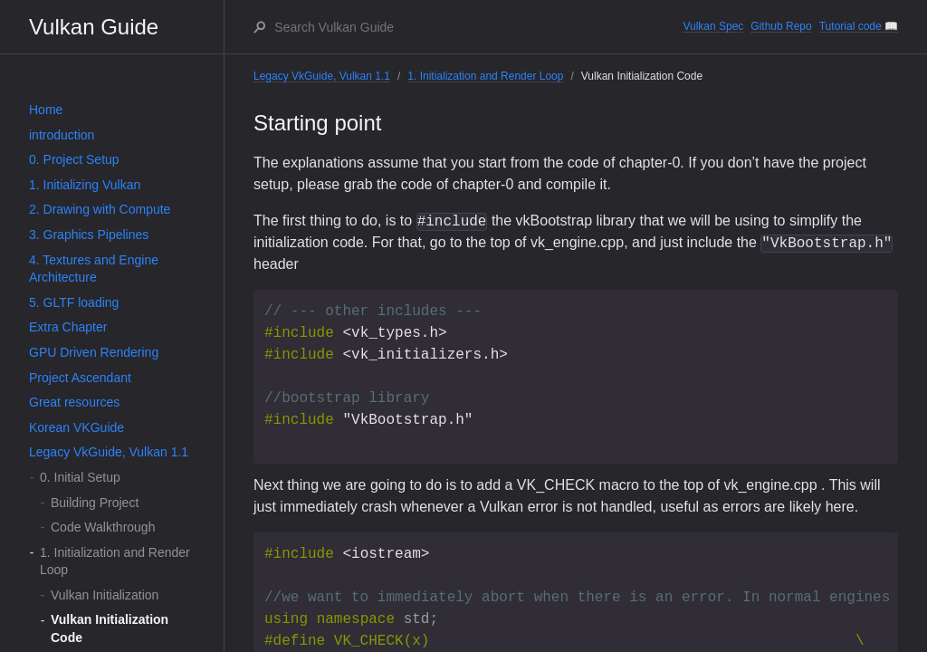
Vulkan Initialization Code (109, 628)
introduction (61, 135)
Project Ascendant (80, 377)
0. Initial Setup (80, 477)
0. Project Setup (74, 159)
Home (45, 109)
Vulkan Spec (713, 26)
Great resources (74, 402)
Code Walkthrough (103, 527)
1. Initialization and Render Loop (115, 561)
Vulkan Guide (93, 26)
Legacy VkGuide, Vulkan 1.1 (108, 452)
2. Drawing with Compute (99, 209)
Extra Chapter (68, 327)
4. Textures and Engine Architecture (93, 269)
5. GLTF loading (74, 302)
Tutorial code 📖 (858, 26)
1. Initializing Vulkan (84, 184)
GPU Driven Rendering (93, 352)
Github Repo (780, 26)
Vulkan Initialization (104, 595)
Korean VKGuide (76, 427)
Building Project (95, 502)
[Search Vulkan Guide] (477, 27)
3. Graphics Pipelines (88, 234)
